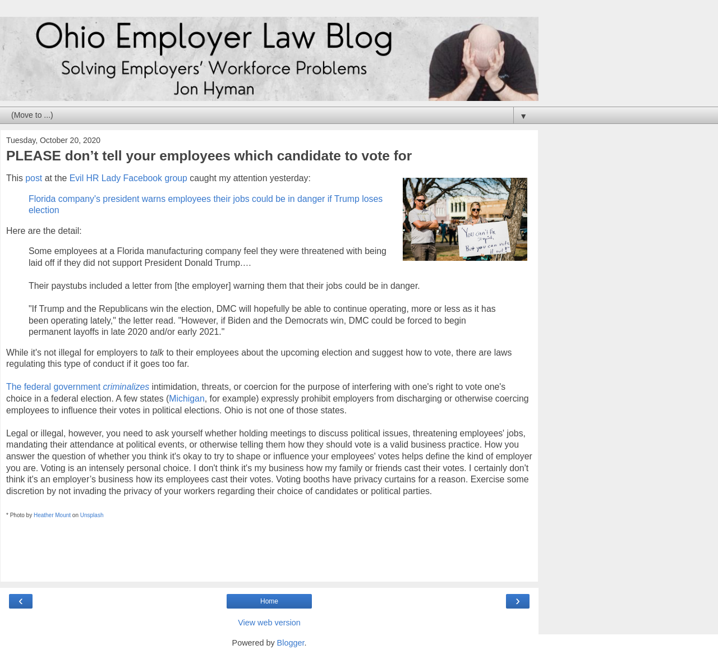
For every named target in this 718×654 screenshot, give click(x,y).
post (33, 178)
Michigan (186, 398)
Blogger (291, 642)
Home (269, 601)
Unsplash (92, 515)
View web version (269, 622)
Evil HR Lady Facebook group (128, 178)
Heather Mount (52, 515)
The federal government (77, 387)
